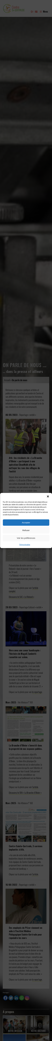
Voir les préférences (26, 538)
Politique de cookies (24, 544)
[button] (47, 496)
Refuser (26, 530)
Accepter (26, 522)
